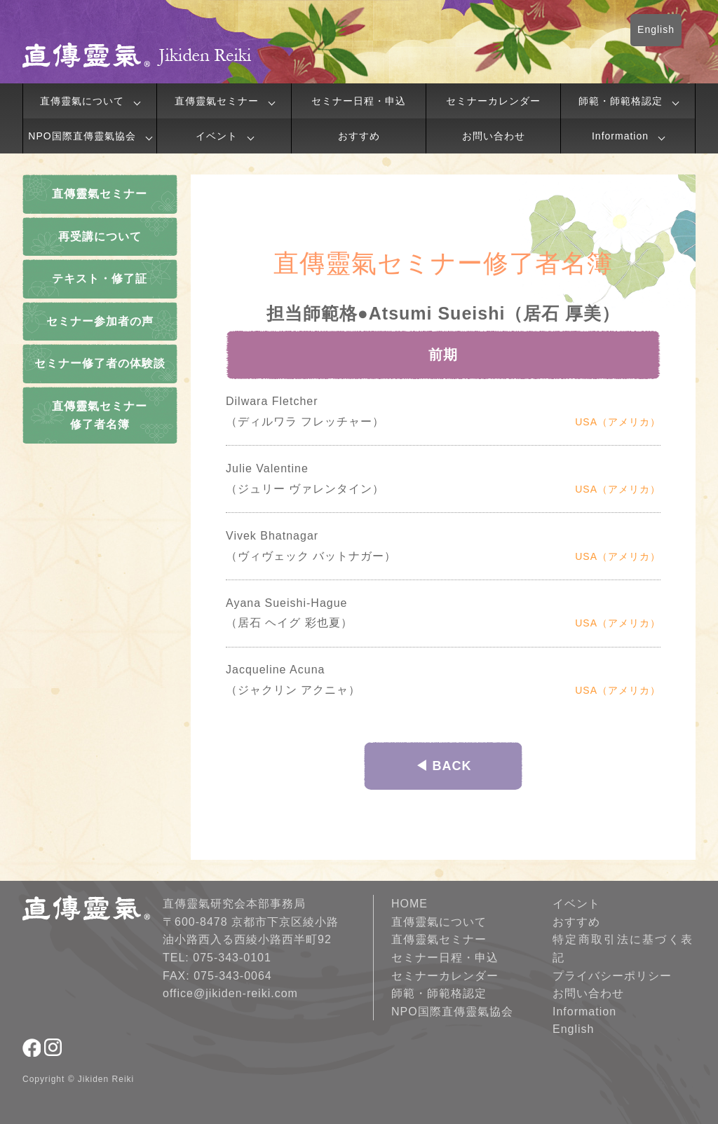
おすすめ (359, 136)
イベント (217, 136)
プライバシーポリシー (612, 976)
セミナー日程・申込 (358, 101)
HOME (409, 904)
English (656, 29)
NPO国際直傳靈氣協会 (81, 136)
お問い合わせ (493, 136)
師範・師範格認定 (620, 101)
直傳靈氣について (82, 101)
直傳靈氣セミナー (217, 101)
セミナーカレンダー (493, 101)
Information (620, 136)
